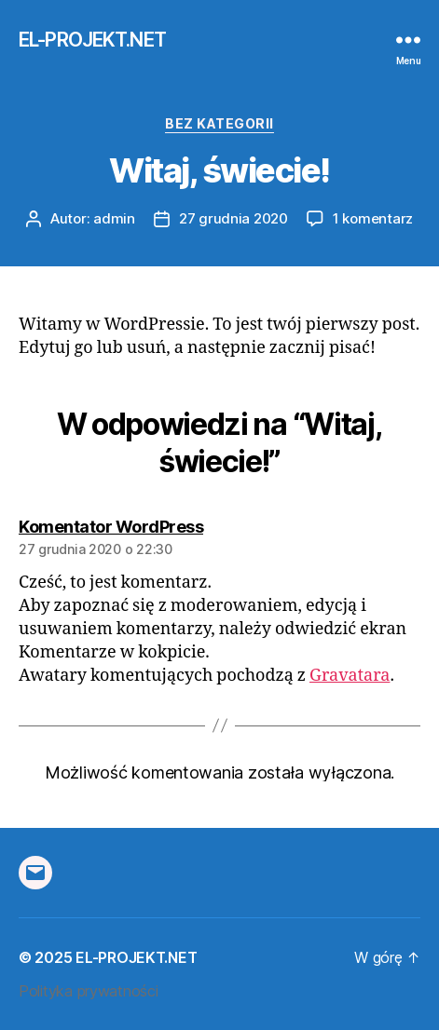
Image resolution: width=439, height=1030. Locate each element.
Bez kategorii (219, 123)
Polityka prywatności (88, 991)
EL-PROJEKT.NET (92, 39)
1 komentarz (373, 218)
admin (114, 218)
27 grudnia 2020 (233, 218)
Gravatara (349, 675)
